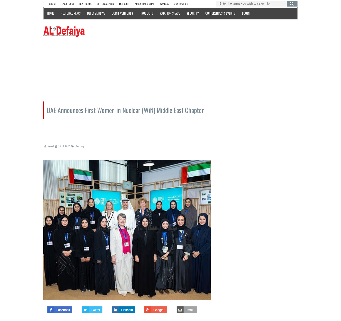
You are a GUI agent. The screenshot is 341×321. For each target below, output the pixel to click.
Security (77, 146)
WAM (49, 146)
